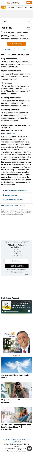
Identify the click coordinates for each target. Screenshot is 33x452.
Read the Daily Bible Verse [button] (13, 200)
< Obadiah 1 (8, 49)
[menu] (2, 3)
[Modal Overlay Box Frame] (16, 258)
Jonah (11, 205)
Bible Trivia (11, 7)
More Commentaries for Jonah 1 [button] (15, 191)
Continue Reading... (16, 44)
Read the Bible (28, 7)
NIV (29, 28)
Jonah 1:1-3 (10, 133)
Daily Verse (19, 7)
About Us (6, 439)
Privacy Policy (16, 439)
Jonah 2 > (24, 49)
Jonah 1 (16, 205)
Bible (2, 205)
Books (7, 205)
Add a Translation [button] (10, 195)
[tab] (16, 191)
